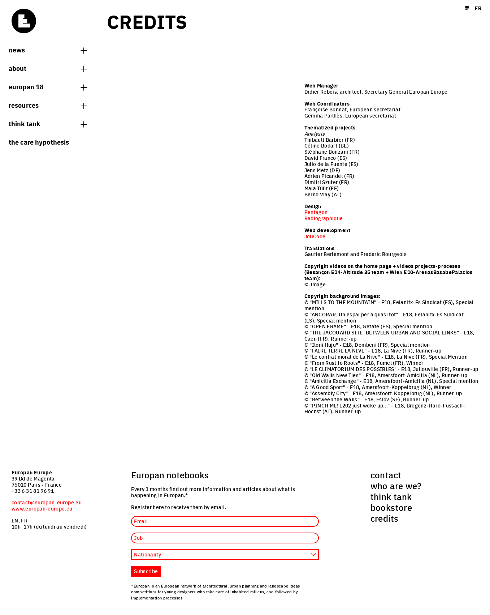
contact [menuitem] (386, 475)
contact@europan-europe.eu (47, 502)
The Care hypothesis (39, 141)
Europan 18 (48, 86)
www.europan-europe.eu (42, 508)
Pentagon (316, 211)
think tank (48, 123)
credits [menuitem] (384, 518)
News (48, 49)
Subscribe (146, 571)
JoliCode (315, 236)
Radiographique (323, 218)
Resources (48, 105)
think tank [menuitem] (391, 496)
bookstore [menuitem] (391, 507)
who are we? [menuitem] (396, 485)
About (48, 68)
